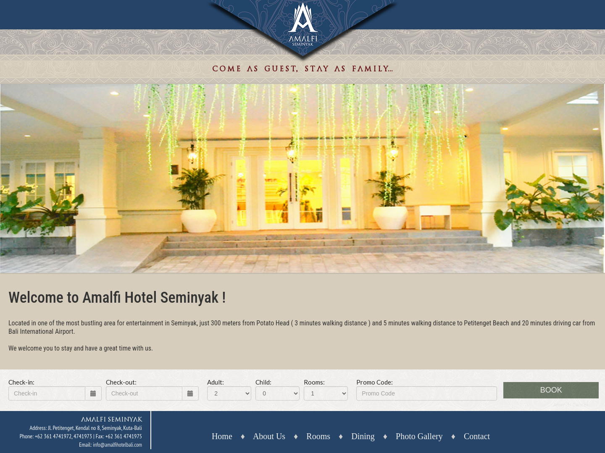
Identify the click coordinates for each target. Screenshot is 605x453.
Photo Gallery (419, 436)
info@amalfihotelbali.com (117, 444)
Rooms (318, 436)
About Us (269, 436)
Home (222, 436)
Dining (363, 436)
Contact (477, 436)
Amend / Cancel (570, 404)
